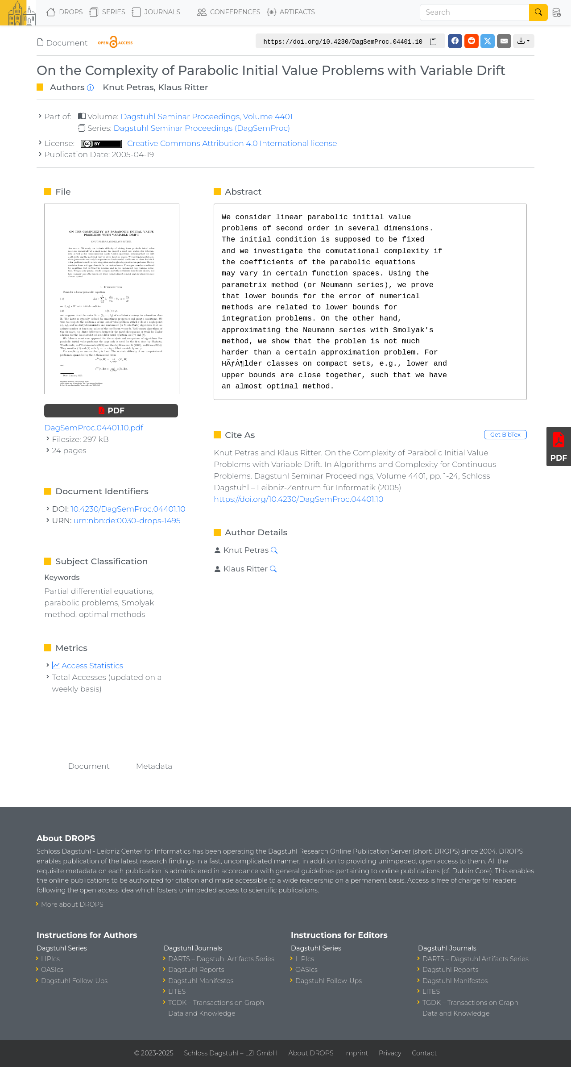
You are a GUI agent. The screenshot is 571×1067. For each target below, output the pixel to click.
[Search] (475, 12)
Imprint (356, 1053)
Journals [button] (156, 12)
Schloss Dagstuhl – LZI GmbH (230, 1053)
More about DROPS (72, 904)
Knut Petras (128, 87)
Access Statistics (88, 665)
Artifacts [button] (291, 12)
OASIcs (52, 970)
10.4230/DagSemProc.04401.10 (128, 508)
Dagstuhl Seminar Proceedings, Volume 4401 (206, 116)
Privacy (390, 1053)
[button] (557, 12)
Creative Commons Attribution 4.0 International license (209, 143)
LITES (177, 992)
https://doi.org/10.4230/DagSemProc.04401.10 (298, 499)
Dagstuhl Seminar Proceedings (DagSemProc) (201, 128)
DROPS (64, 12)
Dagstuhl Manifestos (200, 981)
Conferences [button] (229, 12)
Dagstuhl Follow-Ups (74, 981)
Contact (424, 1053)
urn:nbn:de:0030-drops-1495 (127, 520)
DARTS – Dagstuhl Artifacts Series (221, 959)
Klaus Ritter (183, 87)
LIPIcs (50, 959)
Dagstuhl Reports (196, 970)
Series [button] (107, 12)
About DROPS (310, 1053)
